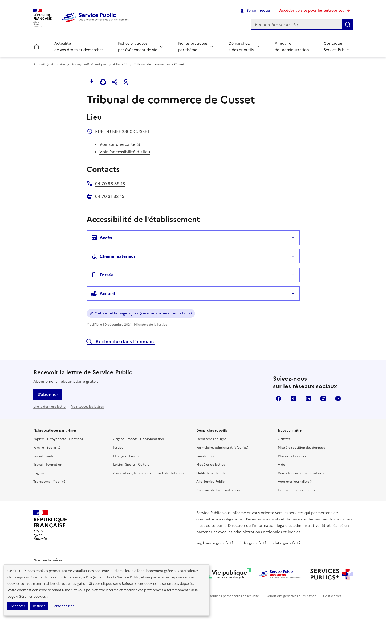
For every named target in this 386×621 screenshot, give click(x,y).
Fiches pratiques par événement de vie (137, 47)
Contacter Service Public (336, 47)
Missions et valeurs (292, 456)
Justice (118, 447)
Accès (101, 237)
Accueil (39, 64)
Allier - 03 (120, 64)
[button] (126, 82)
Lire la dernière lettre (49, 406)
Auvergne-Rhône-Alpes (89, 64)
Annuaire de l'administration (218, 490)
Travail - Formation (47, 464)
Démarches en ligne (211, 439)
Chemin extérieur (113, 256)
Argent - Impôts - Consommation (138, 439)
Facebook (278, 398)
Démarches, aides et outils (241, 47)
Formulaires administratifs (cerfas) (222, 447)
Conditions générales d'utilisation (291, 596)
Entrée (102, 275)
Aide (281, 464)
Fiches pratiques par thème (193, 47)
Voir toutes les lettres (87, 406)
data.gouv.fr (287, 543)
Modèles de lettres (210, 464)
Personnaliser (63, 605)
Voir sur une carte (120, 144)
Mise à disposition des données (301, 447)
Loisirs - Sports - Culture (131, 464)
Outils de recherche (211, 473)
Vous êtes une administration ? (301, 473)
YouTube (338, 398)
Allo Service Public (210, 481)
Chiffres (284, 439)
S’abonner (48, 394)
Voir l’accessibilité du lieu (124, 151)
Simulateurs (205, 456)
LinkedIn (308, 398)
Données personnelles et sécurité (233, 596)
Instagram (323, 398)
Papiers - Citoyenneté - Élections (58, 439)
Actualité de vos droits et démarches (78, 47)
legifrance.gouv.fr (215, 543)
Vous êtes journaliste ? (295, 481)
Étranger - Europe (126, 456)
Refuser (39, 605)
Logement (41, 473)
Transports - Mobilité (49, 481)
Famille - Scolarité (46, 447)
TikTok (293, 398)
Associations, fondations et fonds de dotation (148, 473)
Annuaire (58, 64)
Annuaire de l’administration (292, 47)
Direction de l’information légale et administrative (277, 525)
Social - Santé (43, 456)
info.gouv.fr (253, 543)
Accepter (17, 605)
